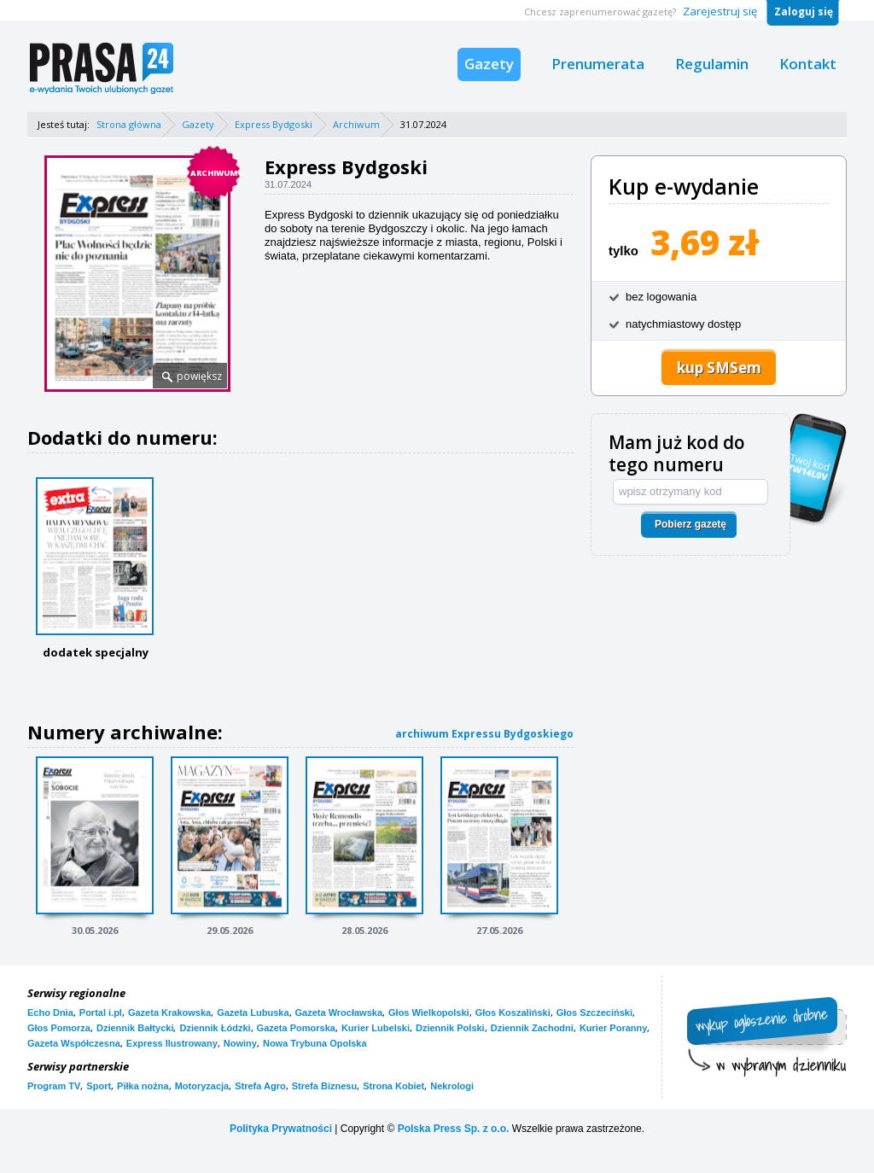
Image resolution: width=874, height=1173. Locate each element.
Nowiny (240, 1043)
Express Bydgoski (273, 124)
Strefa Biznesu (324, 1086)
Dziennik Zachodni (532, 1028)
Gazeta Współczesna (73, 1043)
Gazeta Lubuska (252, 1012)
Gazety (489, 63)
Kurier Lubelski (375, 1028)
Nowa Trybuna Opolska (315, 1043)
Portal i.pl (100, 1012)
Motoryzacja (202, 1086)
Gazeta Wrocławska (339, 1012)
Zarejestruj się (720, 11)
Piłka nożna (143, 1086)
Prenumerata (597, 63)
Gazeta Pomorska (296, 1028)
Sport (98, 1086)
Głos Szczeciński (594, 1012)
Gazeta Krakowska (169, 1012)
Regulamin (712, 63)
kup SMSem (719, 367)
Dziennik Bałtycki (134, 1028)
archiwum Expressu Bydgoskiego (484, 734)
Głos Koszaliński (513, 1012)
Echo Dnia (50, 1012)
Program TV (53, 1086)
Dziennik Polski (450, 1028)
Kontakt (807, 63)
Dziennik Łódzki (214, 1028)
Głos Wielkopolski (428, 1012)
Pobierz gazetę (690, 524)
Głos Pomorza (58, 1028)
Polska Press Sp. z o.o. (454, 1129)
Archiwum (356, 124)
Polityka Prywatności (281, 1129)
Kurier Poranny (613, 1028)
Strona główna (128, 124)
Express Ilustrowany (172, 1043)
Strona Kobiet (393, 1086)
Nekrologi (452, 1086)
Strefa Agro (260, 1086)
